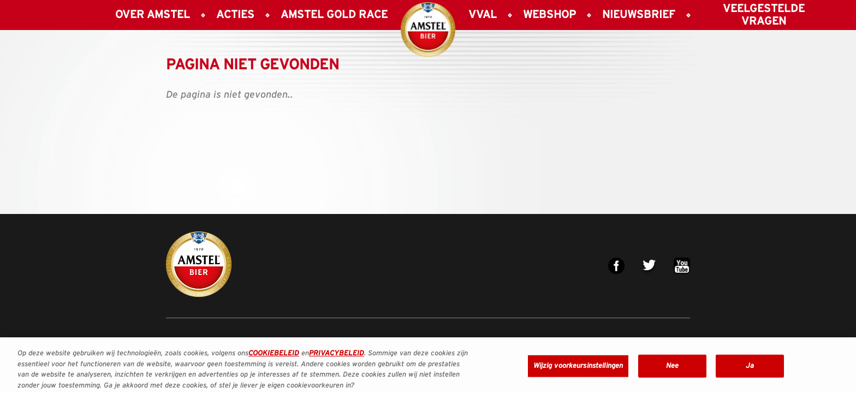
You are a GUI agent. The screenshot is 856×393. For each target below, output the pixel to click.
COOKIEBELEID (273, 356)
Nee (672, 368)
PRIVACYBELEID (336, 356)
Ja (750, 368)
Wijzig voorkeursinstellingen (578, 368)
